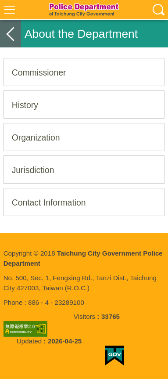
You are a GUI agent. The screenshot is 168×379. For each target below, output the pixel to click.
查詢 (158, 9)
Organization (36, 137)
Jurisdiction (33, 170)
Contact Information (49, 202)
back (10, 33)
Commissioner (39, 72)
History (25, 105)
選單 (9, 9)
